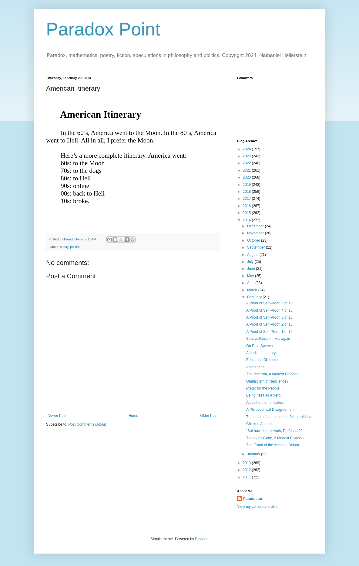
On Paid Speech (259, 346)
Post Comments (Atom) (87, 424)
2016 (247, 206)
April (251, 283)
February (255, 297)
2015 (247, 213)
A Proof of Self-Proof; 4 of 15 (269, 310)
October (254, 240)
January (254, 454)
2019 (247, 185)
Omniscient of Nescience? (267, 381)
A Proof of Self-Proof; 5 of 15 (269, 303)
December (256, 226)
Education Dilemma (262, 360)
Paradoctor (252, 499)
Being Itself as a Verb (263, 395)
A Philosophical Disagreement (270, 409)
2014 (247, 220)
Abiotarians (255, 367)
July (251, 262)
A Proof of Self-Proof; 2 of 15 (269, 324)
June (251, 268)
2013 (247, 463)
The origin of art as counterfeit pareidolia (278, 417)
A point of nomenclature (265, 402)
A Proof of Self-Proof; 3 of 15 (269, 317)
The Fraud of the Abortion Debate (273, 445)
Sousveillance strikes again (268, 339)
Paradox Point (103, 29)
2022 (247, 163)
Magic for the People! (263, 388)
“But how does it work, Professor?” (274, 431)
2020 (247, 177)
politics (75, 247)
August (253, 255)
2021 (247, 170)
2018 (247, 191)
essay (64, 247)
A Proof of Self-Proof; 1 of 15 (269, 332)
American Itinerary (261, 353)
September (256, 247)
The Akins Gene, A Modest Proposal (275, 438)
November (256, 233)
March (252, 290)
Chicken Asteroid (259, 424)
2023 (247, 156)
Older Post (208, 416)
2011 (247, 477)
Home (133, 416)
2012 (247, 470)
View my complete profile (257, 506)
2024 (247, 149)
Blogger (201, 539)
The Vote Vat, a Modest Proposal (272, 374)
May (251, 276)
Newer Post (57, 416)
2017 (247, 198)
